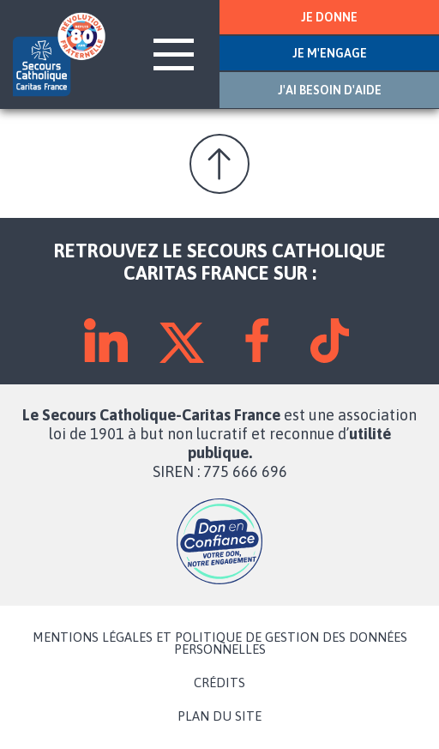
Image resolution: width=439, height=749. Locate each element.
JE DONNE (329, 17)
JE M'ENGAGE (329, 53)
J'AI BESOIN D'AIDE (330, 90)
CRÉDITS (219, 683)
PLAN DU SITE (219, 716)
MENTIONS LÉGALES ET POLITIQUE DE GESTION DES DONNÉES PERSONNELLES (220, 643)
